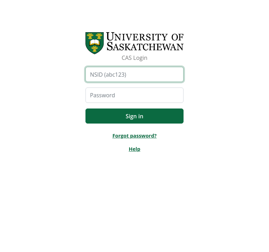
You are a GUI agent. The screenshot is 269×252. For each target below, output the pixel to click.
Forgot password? (134, 135)
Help (134, 149)
